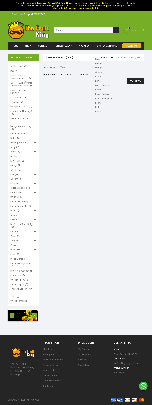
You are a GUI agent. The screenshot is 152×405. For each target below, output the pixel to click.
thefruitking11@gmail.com (126, 363)
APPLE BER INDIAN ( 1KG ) (130, 57)
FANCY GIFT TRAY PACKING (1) (19, 92)
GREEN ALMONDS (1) (23, 188)
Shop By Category (107, 45)
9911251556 (119, 372)
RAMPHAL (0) (23, 197)
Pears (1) (23, 210)
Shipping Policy (50, 365)
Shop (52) (23, 147)
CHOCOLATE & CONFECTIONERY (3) (20, 77)
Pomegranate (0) (23, 142)
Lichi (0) (23, 183)
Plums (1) (23, 249)
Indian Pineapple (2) (20, 206)
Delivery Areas (64, 45)
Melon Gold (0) (18, 133)
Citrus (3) (23, 236)
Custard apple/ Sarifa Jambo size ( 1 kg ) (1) (21, 84)
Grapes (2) (23, 240)
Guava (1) (23, 245)
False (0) (23, 219)
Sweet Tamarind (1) (20, 300)
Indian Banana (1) (19, 258)
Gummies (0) (23, 102)
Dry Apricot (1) (17, 275)
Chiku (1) (14, 296)
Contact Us (48, 386)
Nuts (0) (23, 138)
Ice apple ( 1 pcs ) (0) (21, 106)
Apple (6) (23, 151)
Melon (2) (23, 231)
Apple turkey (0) (19, 66)
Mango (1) (23, 165)
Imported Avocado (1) (21, 270)
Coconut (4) (23, 178)
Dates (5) (23, 254)
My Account (84, 349)
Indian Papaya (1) (19, 201)
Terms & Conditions (53, 359)
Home (15, 45)
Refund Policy (50, 370)
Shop (28, 45)
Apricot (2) (23, 215)
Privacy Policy (50, 354)
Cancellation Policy (52, 380)
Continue (135, 80)
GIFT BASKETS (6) (19, 97)
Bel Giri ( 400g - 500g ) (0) (21, 226)
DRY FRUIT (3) (23, 160)
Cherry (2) (23, 169)
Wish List (82, 359)
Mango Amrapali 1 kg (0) (20, 128)
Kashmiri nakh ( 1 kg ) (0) (21, 113)
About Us (84, 45)
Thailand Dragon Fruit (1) (21, 290)
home (104, 57)
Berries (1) (23, 156)
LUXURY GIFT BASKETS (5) (21, 120)
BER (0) (23, 70)
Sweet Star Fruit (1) (20, 279)
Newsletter (83, 365)
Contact (43, 45)
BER (112, 57)
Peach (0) (23, 192)
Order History (84, 354)
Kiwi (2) (23, 174)
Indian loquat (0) (19, 284)
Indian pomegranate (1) (20, 265)
